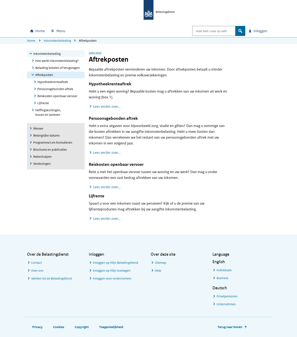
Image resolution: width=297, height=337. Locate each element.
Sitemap (160, 263)
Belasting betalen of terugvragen (57, 68)
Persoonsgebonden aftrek (55, 89)
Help (158, 270)
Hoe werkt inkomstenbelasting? (57, 61)
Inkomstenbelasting (57, 41)
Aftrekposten (44, 75)
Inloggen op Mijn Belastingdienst (115, 263)
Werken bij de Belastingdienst (51, 278)
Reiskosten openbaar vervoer (57, 96)
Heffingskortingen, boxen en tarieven (48, 112)
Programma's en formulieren (52, 142)
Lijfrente (43, 103)
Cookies (58, 327)
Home (31, 41)
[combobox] (209, 31)
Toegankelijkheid (111, 327)
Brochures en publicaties (50, 149)
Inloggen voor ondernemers (112, 278)
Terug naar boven (230, 327)
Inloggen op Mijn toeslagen (112, 270)
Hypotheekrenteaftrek (52, 82)
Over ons (37, 270)
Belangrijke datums (46, 135)
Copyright (82, 327)
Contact (36, 263)
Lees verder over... (107, 106)
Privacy (37, 327)
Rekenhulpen (42, 157)
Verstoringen (42, 164)
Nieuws (38, 128)
